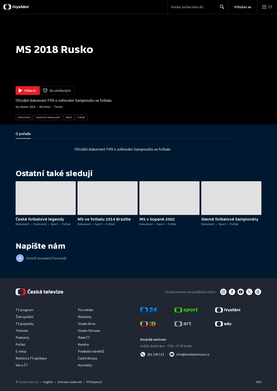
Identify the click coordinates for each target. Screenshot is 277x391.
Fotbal (81, 117)
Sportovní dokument (48, 117)
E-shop (21, 351)
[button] (46, 198)
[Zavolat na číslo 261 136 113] (152, 354)
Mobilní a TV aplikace (31, 358)
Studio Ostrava (89, 330)
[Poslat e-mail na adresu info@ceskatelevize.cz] (189, 354)
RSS (259, 382)
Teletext (22, 330)
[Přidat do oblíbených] (57, 90)
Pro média (85, 310)
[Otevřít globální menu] (267, 7)
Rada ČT (84, 337)
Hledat (220, 8)
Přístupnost (94, 382)
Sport (69, 117)
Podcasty (22, 337)
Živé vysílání (24, 317)
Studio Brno (86, 323)
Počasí (20, 344)
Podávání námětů (91, 351)
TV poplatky (25, 323)
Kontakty (85, 365)
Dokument (24, 117)
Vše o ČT (22, 365)
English (48, 382)
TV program (24, 310)
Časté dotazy (87, 358)
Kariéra (83, 344)
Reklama (84, 317)
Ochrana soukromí (70, 382)
